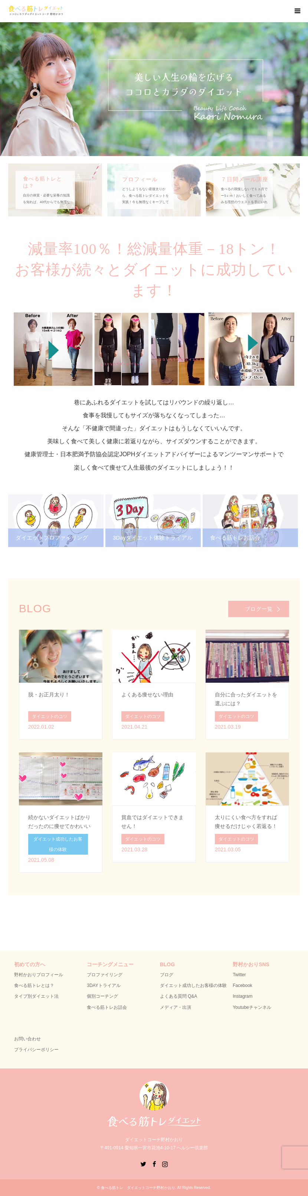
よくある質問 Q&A (178, 996)
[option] (154, 89)
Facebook (242, 985)
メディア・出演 (175, 1007)
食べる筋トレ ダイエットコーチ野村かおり (138, 1188)
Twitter (239, 974)
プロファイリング (104, 974)
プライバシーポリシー (36, 1049)
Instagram (242, 996)
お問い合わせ (27, 1038)
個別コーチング (102, 996)
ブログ (166, 974)
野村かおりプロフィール (38, 974)
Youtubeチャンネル (252, 1007)
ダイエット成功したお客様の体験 (193, 985)
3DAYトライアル (103, 985)
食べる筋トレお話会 (107, 1007)
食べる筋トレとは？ (34, 985)
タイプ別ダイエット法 (36, 996)
